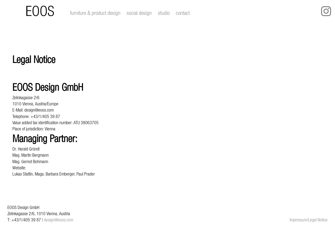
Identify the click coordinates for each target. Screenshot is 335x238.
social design (139, 13)
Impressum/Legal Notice (309, 219)
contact (183, 13)
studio (164, 13)
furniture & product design (95, 13)
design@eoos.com (58, 219)
